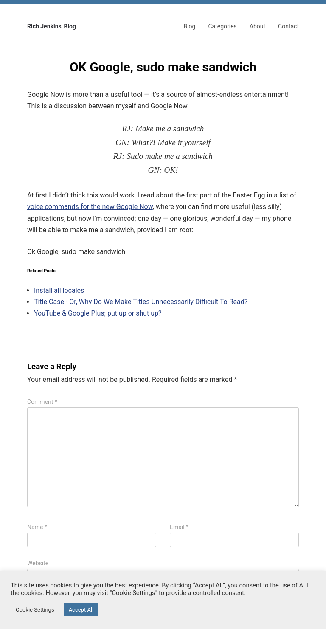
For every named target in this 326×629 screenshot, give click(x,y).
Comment (42, 401)
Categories (222, 26)
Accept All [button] (81, 609)
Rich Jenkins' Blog (51, 26)
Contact (288, 26)
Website (37, 563)
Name (37, 527)
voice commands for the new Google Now (90, 207)
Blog (189, 26)
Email (179, 527)
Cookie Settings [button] (35, 609)
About (257, 26)
